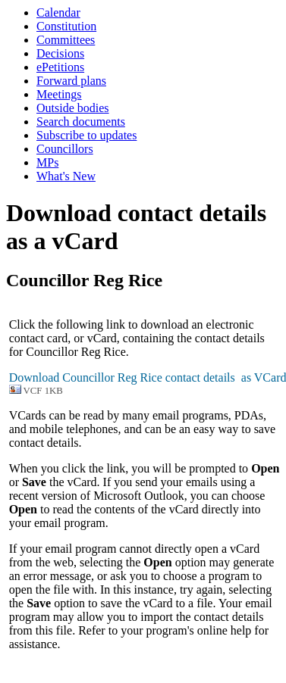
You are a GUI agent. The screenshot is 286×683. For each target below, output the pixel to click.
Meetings (59, 94)
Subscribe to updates (86, 135)
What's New (66, 176)
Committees (65, 39)
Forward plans (71, 80)
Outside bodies (72, 107)
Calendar (58, 12)
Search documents (80, 121)
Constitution (66, 26)
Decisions (60, 53)
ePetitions (60, 67)
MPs (47, 162)
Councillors (64, 148)
